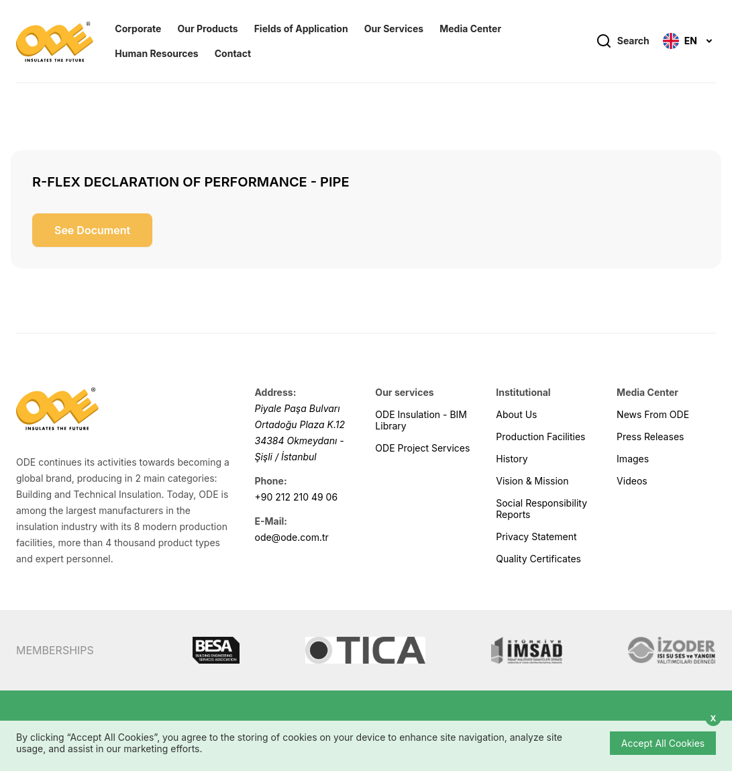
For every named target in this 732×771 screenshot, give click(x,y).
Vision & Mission (532, 480)
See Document (92, 230)
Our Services (394, 29)
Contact (233, 54)
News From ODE (653, 414)
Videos (632, 480)
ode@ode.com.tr (291, 537)
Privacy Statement (536, 536)
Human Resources (156, 54)
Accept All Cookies (662, 743)
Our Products (207, 29)
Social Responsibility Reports (541, 508)
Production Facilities (540, 436)
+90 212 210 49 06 (295, 497)
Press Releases (650, 436)
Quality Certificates (538, 558)
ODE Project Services (422, 448)
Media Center (470, 29)
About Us (516, 414)
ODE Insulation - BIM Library (421, 420)
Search (622, 42)
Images (633, 458)
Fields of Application (301, 29)
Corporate (138, 29)
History (511, 458)
